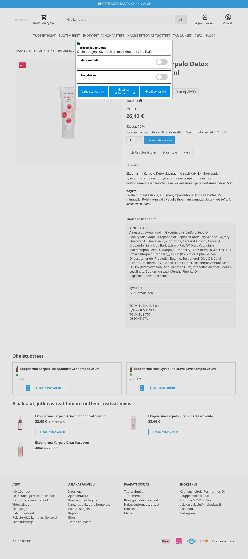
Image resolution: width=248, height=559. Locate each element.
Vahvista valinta (92, 91)
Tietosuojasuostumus (91, 47)
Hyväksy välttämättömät (124, 91)
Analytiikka (88, 75)
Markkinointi (89, 60)
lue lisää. (146, 51)
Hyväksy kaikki (155, 91)
